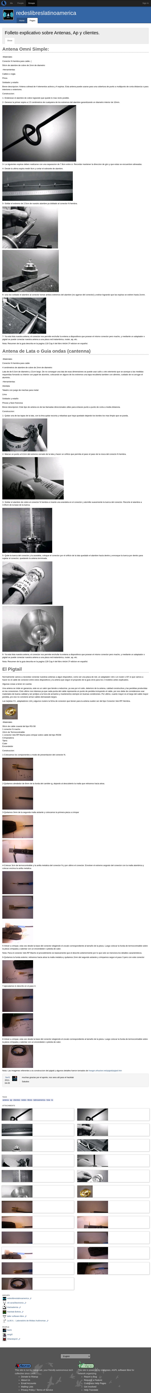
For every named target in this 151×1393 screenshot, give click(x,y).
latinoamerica (39, 1100)
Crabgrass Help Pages (95, 1383)
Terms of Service (44, 1390)
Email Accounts (28, 1383)
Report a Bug (90, 1376)
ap (11, 1100)
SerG (7, 1077)
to (52, 1100)
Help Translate (91, 1390)
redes (23, 1100)
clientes (16, 1100)
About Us (25, 1380)
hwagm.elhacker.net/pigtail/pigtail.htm (105, 1070)
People (20, 3)
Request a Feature (93, 1380)
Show (9, 40)
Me (11, 3)
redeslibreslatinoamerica (46, 13)
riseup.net (37, 1370)
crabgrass (106, 1370)
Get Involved (90, 1386)
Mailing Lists (27, 1386)
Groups (31, 3)
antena (6, 1100)
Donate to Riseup (29, 1376)
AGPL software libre (121, 1370)
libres (29, 1100)
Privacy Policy (28, 1390)
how (48, 1100)
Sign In (146, 3)
